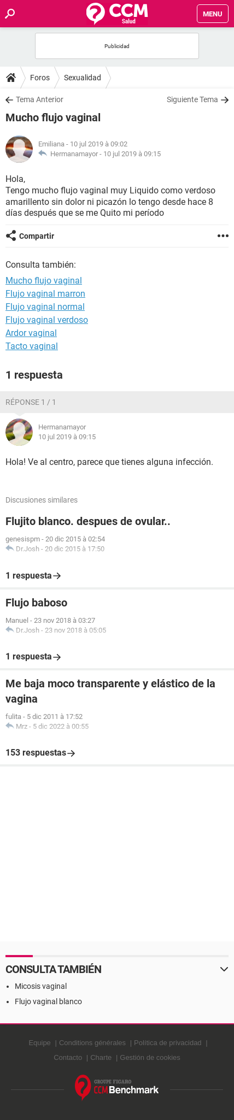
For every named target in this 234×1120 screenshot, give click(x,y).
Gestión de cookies (150, 1057)
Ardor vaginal (31, 333)
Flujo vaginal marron (45, 293)
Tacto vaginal (31, 346)
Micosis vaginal (41, 986)
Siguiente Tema (192, 99)
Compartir (36, 236)
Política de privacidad (168, 1043)
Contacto (68, 1057)
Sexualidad (82, 77)
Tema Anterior (39, 99)
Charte (101, 1057)
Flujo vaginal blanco (48, 1001)
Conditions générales (92, 1043)
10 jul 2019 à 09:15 (132, 154)
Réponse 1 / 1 (30, 402)
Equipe (39, 1043)
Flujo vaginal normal (45, 307)
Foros (40, 77)
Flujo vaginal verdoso (46, 320)
